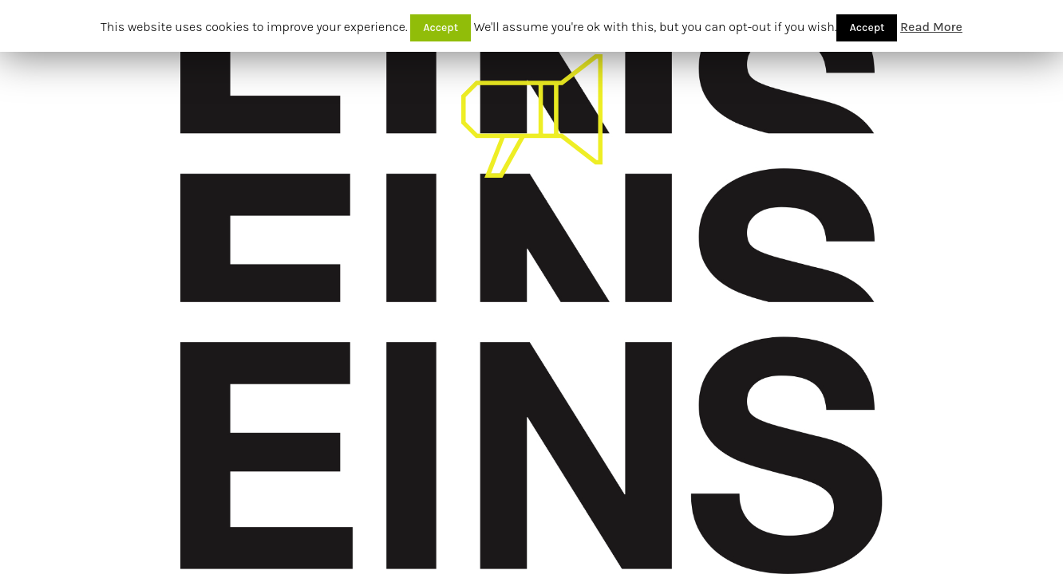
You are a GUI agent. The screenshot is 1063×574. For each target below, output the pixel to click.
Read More (931, 26)
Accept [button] (440, 27)
